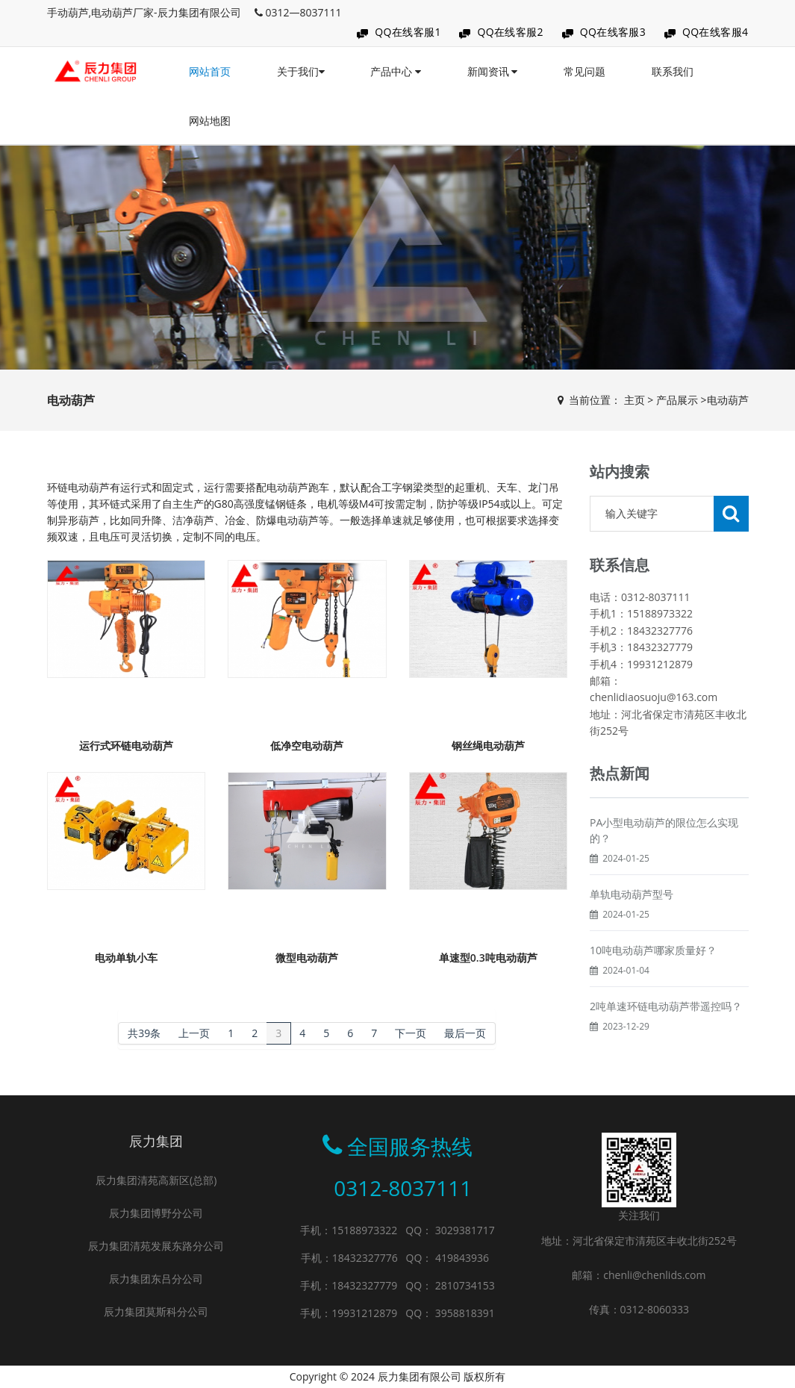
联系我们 (672, 71)
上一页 (194, 1033)
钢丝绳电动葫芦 (488, 745)
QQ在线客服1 (408, 32)
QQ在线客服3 (613, 32)
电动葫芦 (728, 400)
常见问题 (584, 71)
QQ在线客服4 (715, 32)
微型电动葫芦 (306, 957)
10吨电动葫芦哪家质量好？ (653, 950)
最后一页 (465, 1033)
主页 (634, 400)
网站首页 (210, 71)
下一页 (410, 1033)
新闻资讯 (492, 71)
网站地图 (210, 120)
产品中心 (395, 71)
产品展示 (677, 400)
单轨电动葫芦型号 (631, 894)
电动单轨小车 (126, 957)
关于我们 (301, 71)
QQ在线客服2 (510, 32)
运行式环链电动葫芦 (126, 745)
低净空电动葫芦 (306, 745)
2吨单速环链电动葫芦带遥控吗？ (666, 1006)
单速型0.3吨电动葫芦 (488, 957)
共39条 (144, 1033)
